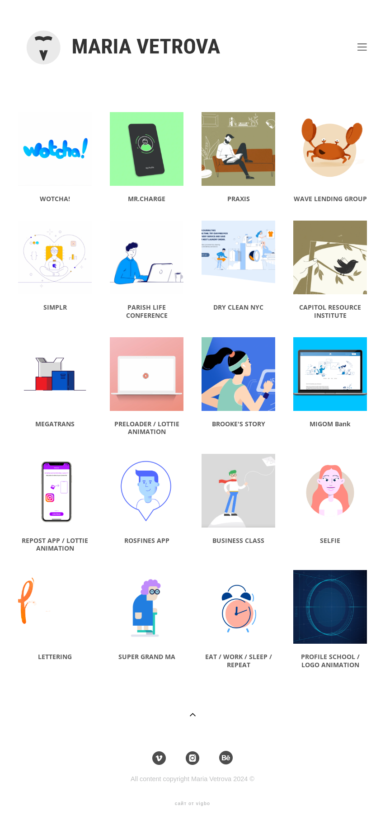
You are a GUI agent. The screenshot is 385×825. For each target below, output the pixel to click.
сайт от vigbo (192, 803)
